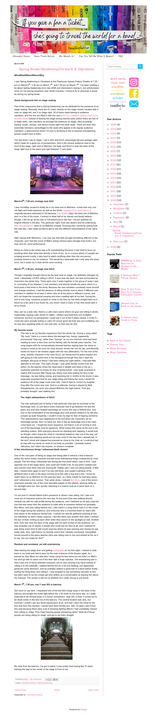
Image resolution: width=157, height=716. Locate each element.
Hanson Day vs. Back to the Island (131, 305)
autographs (58, 550)
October (118, 213)
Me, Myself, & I (66, 56)
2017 (113, 164)
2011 (113, 191)
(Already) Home (21, 56)
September (119, 217)
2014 (114, 178)
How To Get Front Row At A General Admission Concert (131, 292)
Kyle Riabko (62, 213)
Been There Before (44, 56)
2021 (113, 146)
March (117, 226)
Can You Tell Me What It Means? (96, 56)
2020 (114, 151)
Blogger (83, 709)
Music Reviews (118, 352)
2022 (114, 142)
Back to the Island (120, 340)
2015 (114, 173)
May (116, 222)
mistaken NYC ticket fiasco (76, 210)
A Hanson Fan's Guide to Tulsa (129, 319)
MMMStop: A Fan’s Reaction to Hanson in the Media (131, 264)
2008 (114, 247)
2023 (114, 138)
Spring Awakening (45, 683)
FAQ (120, 56)
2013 (114, 182)
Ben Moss (75, 480)
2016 (114, 169)
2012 (113, 186)
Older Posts (93, 690)
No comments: (36, 679)
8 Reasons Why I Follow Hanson (130, 276)
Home (57, 690)
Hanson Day (117, 344)
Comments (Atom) (34, 695)
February (118, 241)
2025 (114, 129)
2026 (114, 124)
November (119, 208)
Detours (34, 683)
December (119, 204)
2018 (114, 160)
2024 (114, 133)
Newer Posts (20, 690)
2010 (114, 195)
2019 (114, 155)
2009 (114, 200)
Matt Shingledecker (23, 225)
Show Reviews (118, 348)
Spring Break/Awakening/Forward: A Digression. (56, 69)
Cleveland (26, 683)
